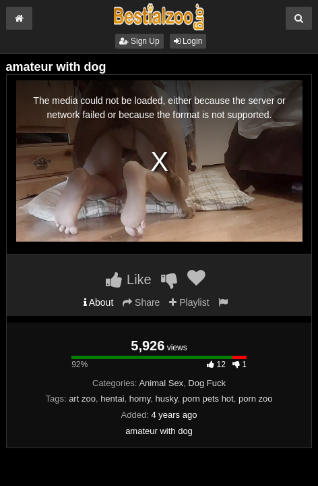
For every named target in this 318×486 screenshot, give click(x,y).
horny (140, 399)
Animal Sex (161, 383)
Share (141, 302)
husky (167, 399)
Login (188, 41)
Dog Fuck (207, 383)
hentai (112, 399)
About (99, 302)
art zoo (82, 399)
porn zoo (255, 399)
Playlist (189, 302)
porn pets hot (208, 399)
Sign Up (139, 41)
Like (128, 279)
